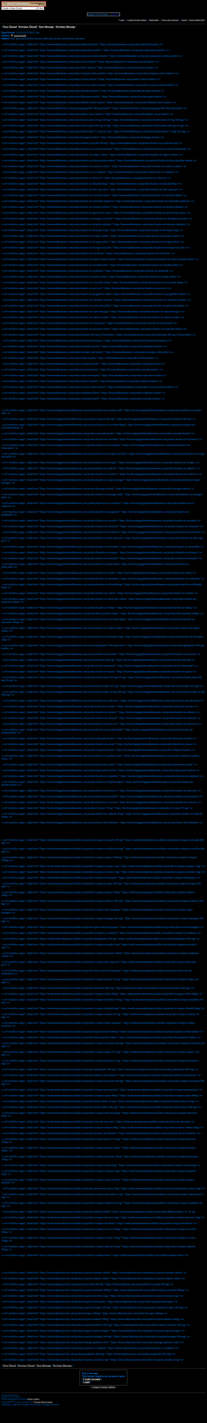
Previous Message (62, 1365)
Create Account (91, 1379)
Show (115, 14)
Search (184, 20)
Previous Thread (26, 1365)
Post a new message (170, 20)
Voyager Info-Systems (43, 1402)
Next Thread (9, 1365)
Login (121, 20)
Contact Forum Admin (136, 20)
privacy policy (33, 1399)
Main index (154, 20)
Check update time (196, 20)
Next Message (43, 1365)
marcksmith (20, 35)
